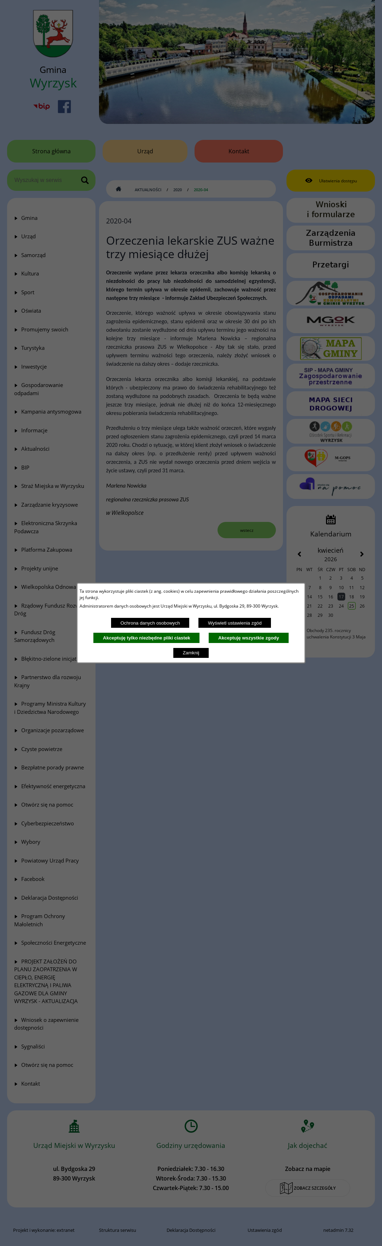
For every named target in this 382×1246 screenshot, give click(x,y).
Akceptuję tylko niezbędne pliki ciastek (146, 638)
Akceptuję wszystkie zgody (248, 638)
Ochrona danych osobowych (150, 623)
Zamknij (191, 652)
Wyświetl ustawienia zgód (235, 623)
